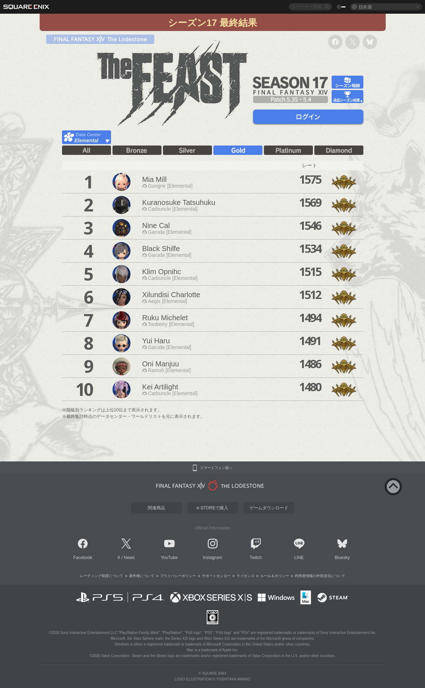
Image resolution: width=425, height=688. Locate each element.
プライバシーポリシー (178, 576)
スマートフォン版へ (216, 468)
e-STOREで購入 (213, 507)
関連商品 (156, 507)
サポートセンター (216, 576)
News (129, 557)
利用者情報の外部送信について (320, 576)
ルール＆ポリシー (274, 576)
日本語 (365, 7)
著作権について (141, 576)
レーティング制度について (101, 576)
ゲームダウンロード (268, 507)
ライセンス (245, 576)
